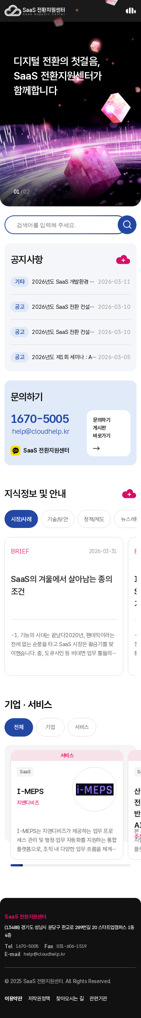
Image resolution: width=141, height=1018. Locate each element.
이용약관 (13, 998)
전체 (18, 727)
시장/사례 (21, 519)
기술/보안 (57, 519)
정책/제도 (94, 519)
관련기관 (98, 998)
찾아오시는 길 (70, 998)
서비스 (82, 727)
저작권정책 (39, 998)
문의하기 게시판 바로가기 (102, 433)
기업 (50, 727)
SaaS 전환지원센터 (40, 451)
